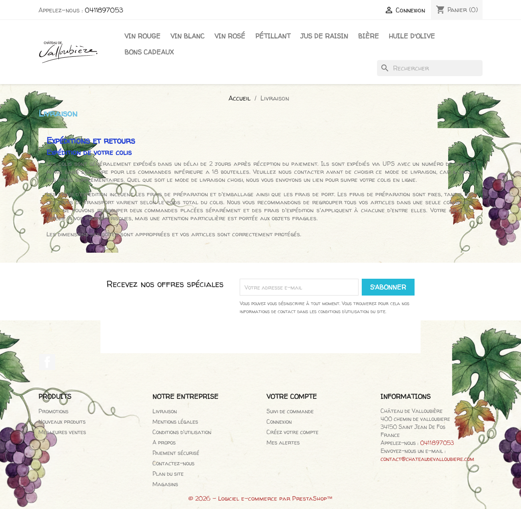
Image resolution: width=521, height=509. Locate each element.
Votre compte (292, 396)
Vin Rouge (142, 36)
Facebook (47, 362)
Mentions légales (175, 421)
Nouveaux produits (62, 421)
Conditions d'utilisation (181, 432)
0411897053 (104, 10)
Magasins (165, 484)
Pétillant (273, 36)
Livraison (164, 411)
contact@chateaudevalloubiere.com (427, 459)
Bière (368, 36)
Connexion (279, 421)
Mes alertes (283, 442)
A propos (164, 442)
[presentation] (327, 337)
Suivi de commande (290, 411)
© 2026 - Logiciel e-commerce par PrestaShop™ (260, 498)
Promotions (53, 411)
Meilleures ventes (62, 432)
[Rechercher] (430, 68)
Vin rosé (229, 36)
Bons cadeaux (149, 52)
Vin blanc (187, 36)
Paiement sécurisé (175, 453)
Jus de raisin (324, 36)
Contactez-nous (173, 463)
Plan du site (168, 473)
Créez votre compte (293, 432)
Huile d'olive (412, 36)
